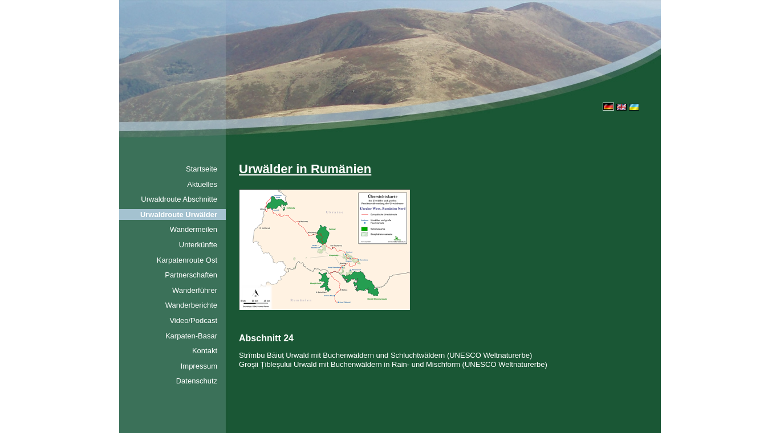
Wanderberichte (191, 305)
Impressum (199, 366)
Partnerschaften (191, 275)
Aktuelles (202, 184)
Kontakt (204, 350)
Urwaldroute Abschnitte (179, 199)
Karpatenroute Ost (187, 260)
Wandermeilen (193, 229)
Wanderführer (194, 290)
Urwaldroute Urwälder (178, 214)
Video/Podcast (193, 320)
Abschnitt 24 (266, 338)
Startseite (201, 169)
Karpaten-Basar (191, 336)
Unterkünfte (198, 244)
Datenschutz (196, 381)
